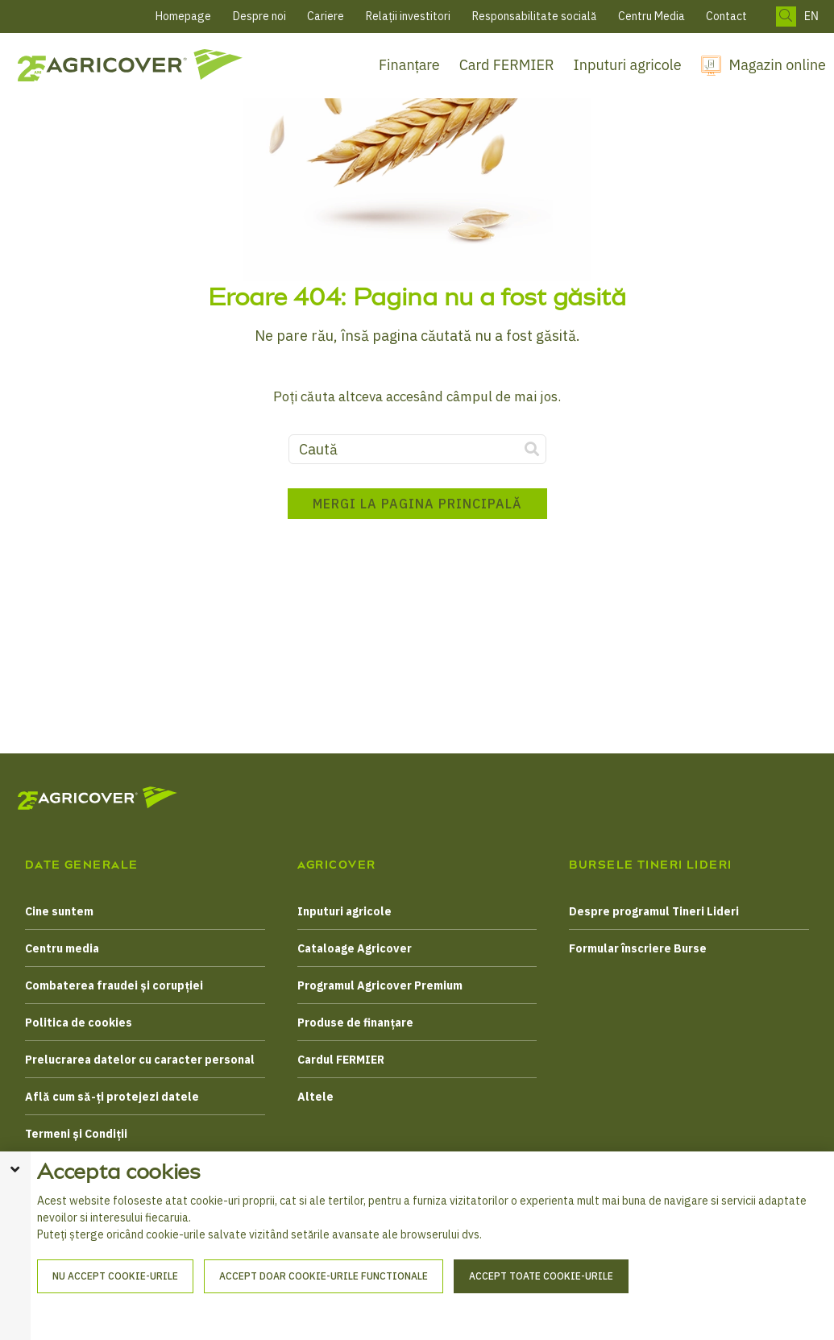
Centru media (62, 948)
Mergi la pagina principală (417, 511)
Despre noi (259, 16)
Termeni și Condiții (76, 1133)
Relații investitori (408, 16)
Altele (315, 1096)
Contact (726, 16)
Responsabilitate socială (534, 16)
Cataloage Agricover (354, 948)
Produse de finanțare (355, 1022)
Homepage (183, 16)
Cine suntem (59, 911)
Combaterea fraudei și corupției (114, 985)
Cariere (325, 16)
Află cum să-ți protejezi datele (112, 1096)
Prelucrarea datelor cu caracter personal (140, 1059)
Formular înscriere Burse (638, 948)
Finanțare (409, 65)
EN (811, 16)
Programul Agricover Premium (380, 985)
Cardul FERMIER (340, 1059)
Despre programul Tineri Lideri (654, 911)
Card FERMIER (506, 65)
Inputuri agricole (628, 65)
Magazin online (777, 65)
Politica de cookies (78, 1022)
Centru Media (651, 16)
